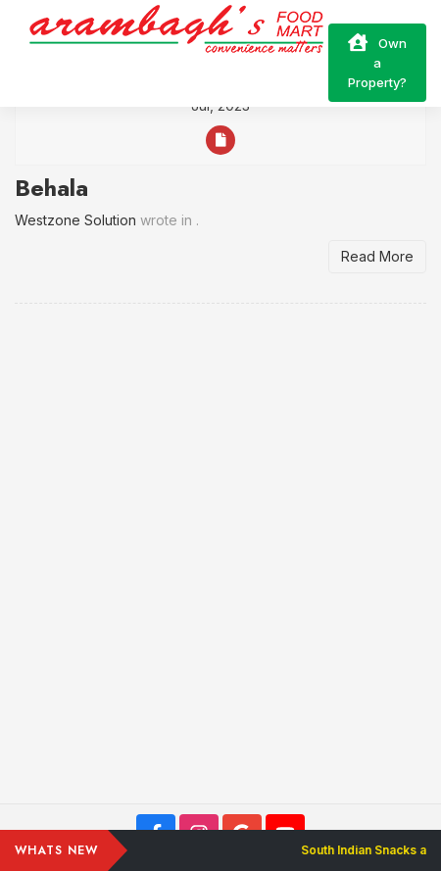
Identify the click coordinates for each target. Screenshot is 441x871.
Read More (377, 256)
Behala (51, 187)
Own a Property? (377, 61)
